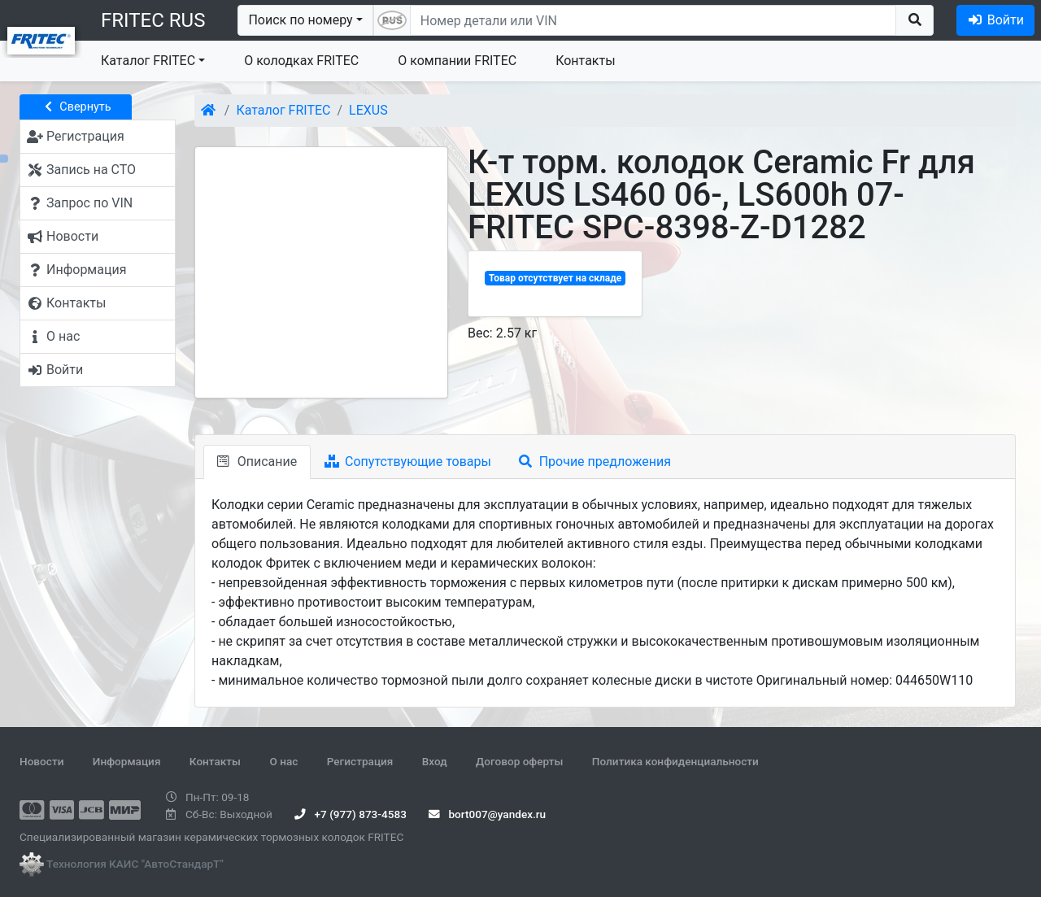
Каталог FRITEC (148, 60)
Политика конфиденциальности (675, 761)
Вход (434, 761)
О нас (283, 761)
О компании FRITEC (457, 60)
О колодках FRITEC (301, 60)
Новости (41, 761)
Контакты (585, 60)
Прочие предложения (595, 461)
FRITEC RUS (153, 20)
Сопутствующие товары (407, 461)
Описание (257, 461)
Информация (127, 761)
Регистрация (360, 761)
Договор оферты (519, 761)
